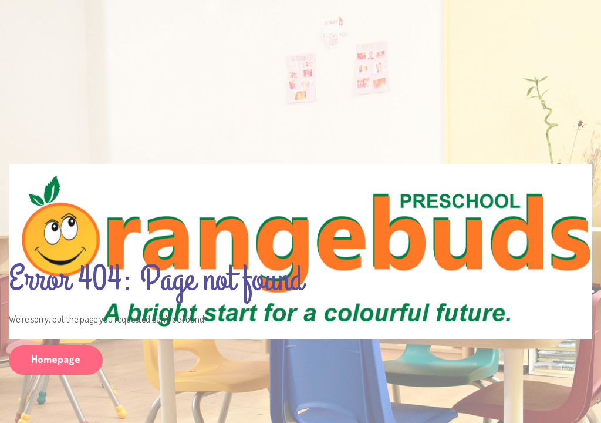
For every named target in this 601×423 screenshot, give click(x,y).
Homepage (55, 358)
